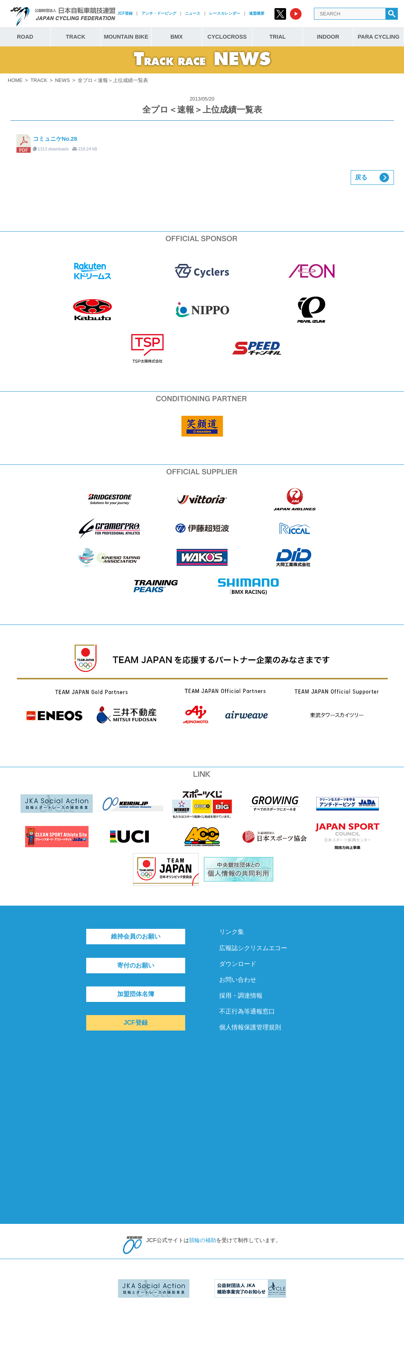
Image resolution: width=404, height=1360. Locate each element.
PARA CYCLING (378, 37)
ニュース (192, 13)
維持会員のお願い (135, 936)
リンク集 (231, 931)
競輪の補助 (202, 1240)
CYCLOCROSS (227, 37)
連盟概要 (256, 13)
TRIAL (277, 37)
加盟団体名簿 (135, 994)
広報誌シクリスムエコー (253, 948)
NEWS (62, 80)
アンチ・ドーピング (158, 13)
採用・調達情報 (241, 995)
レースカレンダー (224, 13)
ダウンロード (237, 964)
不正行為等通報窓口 (247, 1011)
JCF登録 (125, 13)
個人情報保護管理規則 (250, 1027)
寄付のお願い (135, 965)
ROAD (25, 37)
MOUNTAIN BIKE (126, 37)
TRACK (75, 37)
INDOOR (328, 37)
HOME (15, 80)
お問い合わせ (237, 979)
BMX (176, 37)
